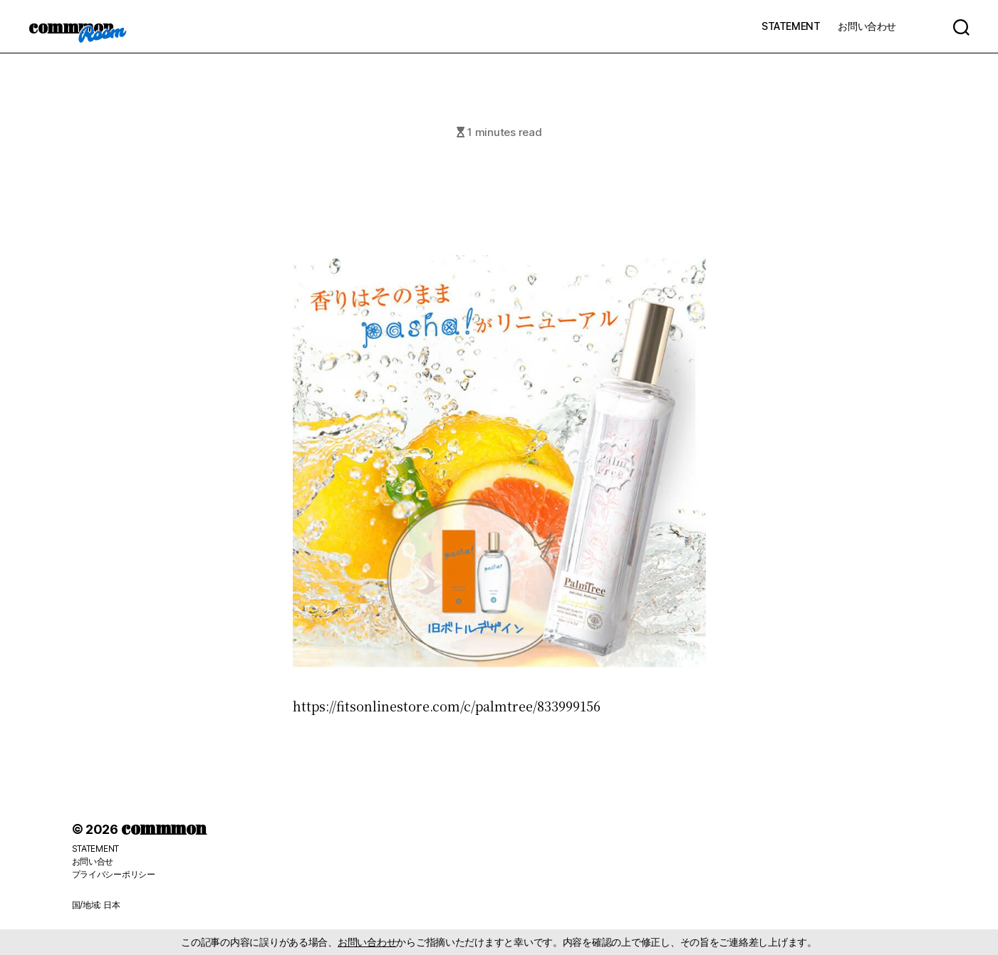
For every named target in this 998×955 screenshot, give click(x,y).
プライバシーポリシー (113, 874)
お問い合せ (93, 861)
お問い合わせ (867, 26)
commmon (70, 26)
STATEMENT (791, 26)
